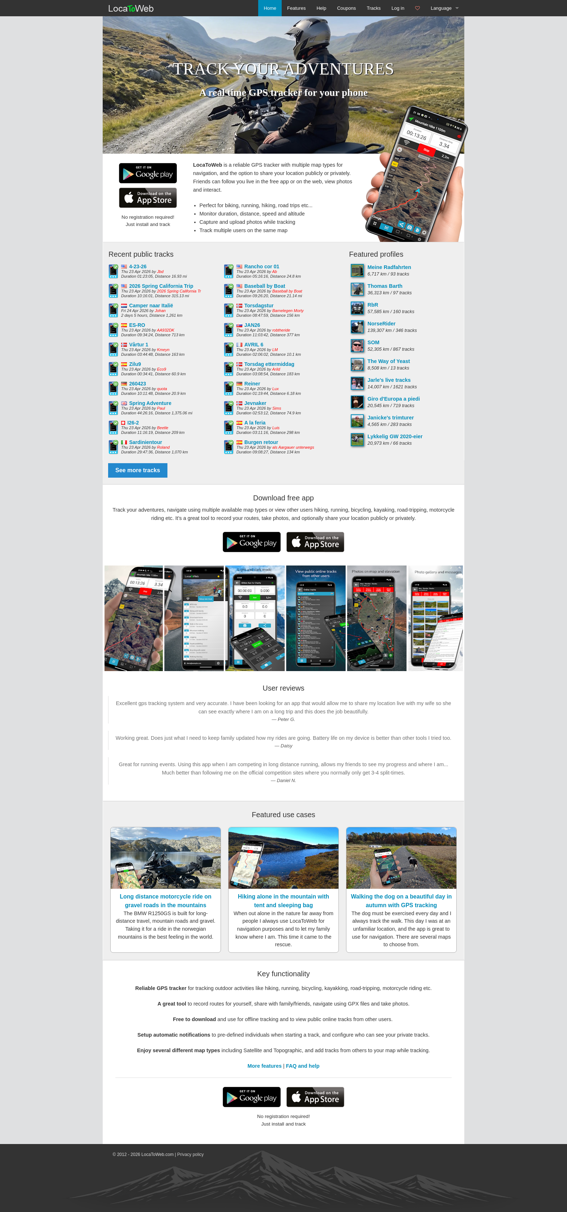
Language (441, 8)
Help (321, 8)
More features (265, 1066)
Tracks (374, 8)
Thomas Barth (384, 286)
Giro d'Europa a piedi (393, 399)
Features (296, 8)
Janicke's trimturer (390, 418)
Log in (398, 8)
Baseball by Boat (264, 286)
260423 (137, 384)
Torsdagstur (259, 305)
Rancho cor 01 (261, 266)
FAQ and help (303, 1066)
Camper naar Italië (151, 305)
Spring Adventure (150, 403)
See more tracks (137, 470)
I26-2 (133, 423)
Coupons (346, 8)
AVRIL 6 (253, 344)
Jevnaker (255, 403)
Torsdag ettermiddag (269, 364)
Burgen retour (261, 442)
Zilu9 (135, 364)
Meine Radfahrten (389, 267)
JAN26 (252, 325)
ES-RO (137, 325)
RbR (372, 305)
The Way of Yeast (388, 361)
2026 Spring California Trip (161, 286)
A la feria (255, 423)
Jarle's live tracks (388, 380)
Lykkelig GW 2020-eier (394, 436)
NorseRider (381, 324)
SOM (373, 342)
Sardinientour (145, 442)
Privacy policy (190, 1154)
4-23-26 (137, 266)
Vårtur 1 (138, 344)
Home (270, 8)
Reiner (252, 384)
